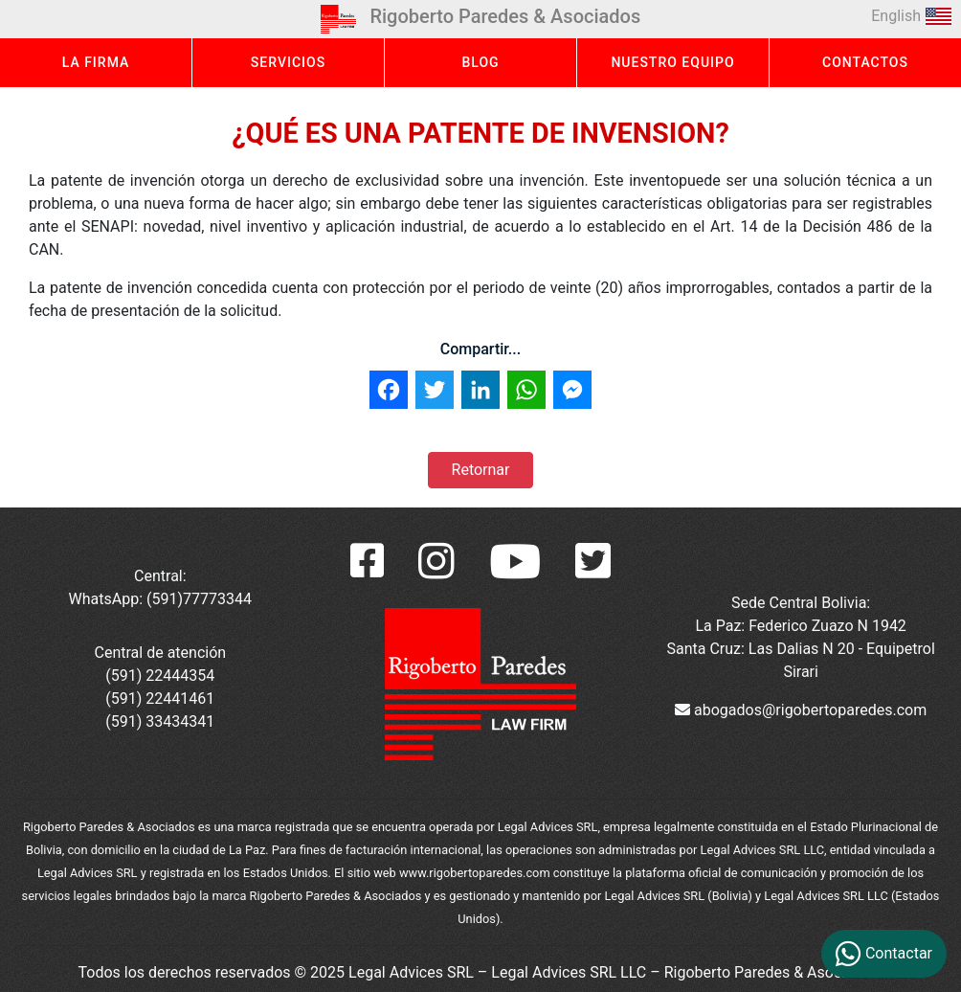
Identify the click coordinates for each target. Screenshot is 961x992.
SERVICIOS (288, 62)
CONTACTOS (865, 62)
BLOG (480, 62)
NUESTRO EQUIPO (672, 62)
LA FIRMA (96, 62)
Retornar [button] (481, 470)
